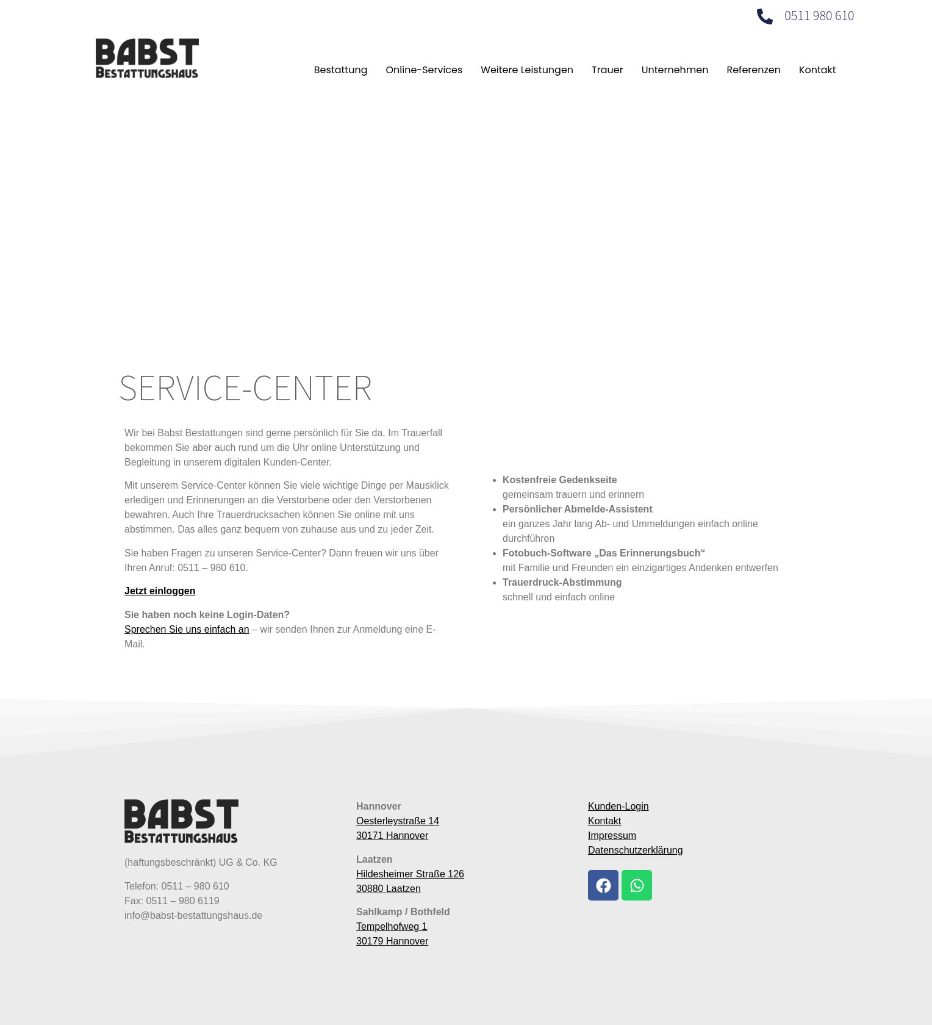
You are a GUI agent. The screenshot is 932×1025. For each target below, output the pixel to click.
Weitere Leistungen (527, 70)
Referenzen (753, 70)
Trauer (607, 70)
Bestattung (341, 70)
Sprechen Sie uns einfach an (186, 629)
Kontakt (817, 70)
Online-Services (423, 70)
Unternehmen (675, 70)
